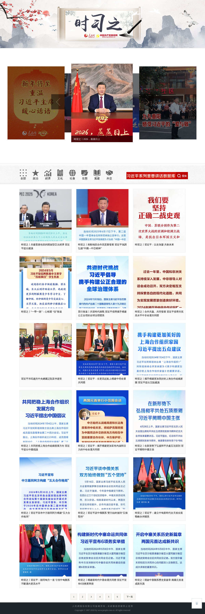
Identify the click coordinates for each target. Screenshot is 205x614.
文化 (60, 178)
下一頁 (130, 597)
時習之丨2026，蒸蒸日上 (87, 139)
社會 (72, 178)
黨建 (97, 178)
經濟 (48, 178)
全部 (23, 178)
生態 (84, 178)
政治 (35, 178)
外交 (109, 178)
